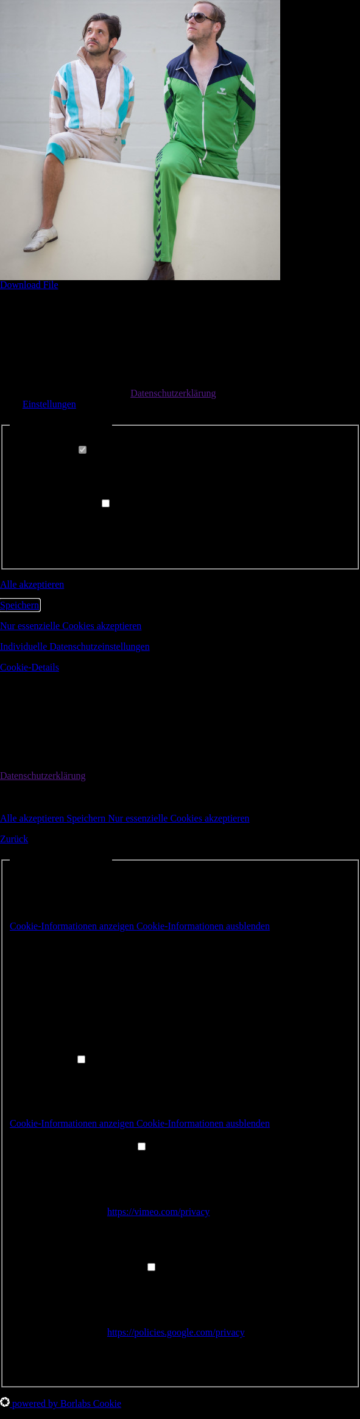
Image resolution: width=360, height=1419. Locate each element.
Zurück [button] (14, 839)
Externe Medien (72, 504)
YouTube (125, 1281)
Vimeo (120, 1160)
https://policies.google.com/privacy (176, 1332)
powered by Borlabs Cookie (60, 1403)
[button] (140, 926)
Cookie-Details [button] (29, 667)
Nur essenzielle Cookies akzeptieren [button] (70, 626)
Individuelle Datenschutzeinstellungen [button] (75, 646)
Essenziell (60, 450)
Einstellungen (49, 404)
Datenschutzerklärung (173, 393)
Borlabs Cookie (99, 948)
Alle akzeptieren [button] (32, 584)
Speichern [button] (19, 605)
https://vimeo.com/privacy (158, 1211)
